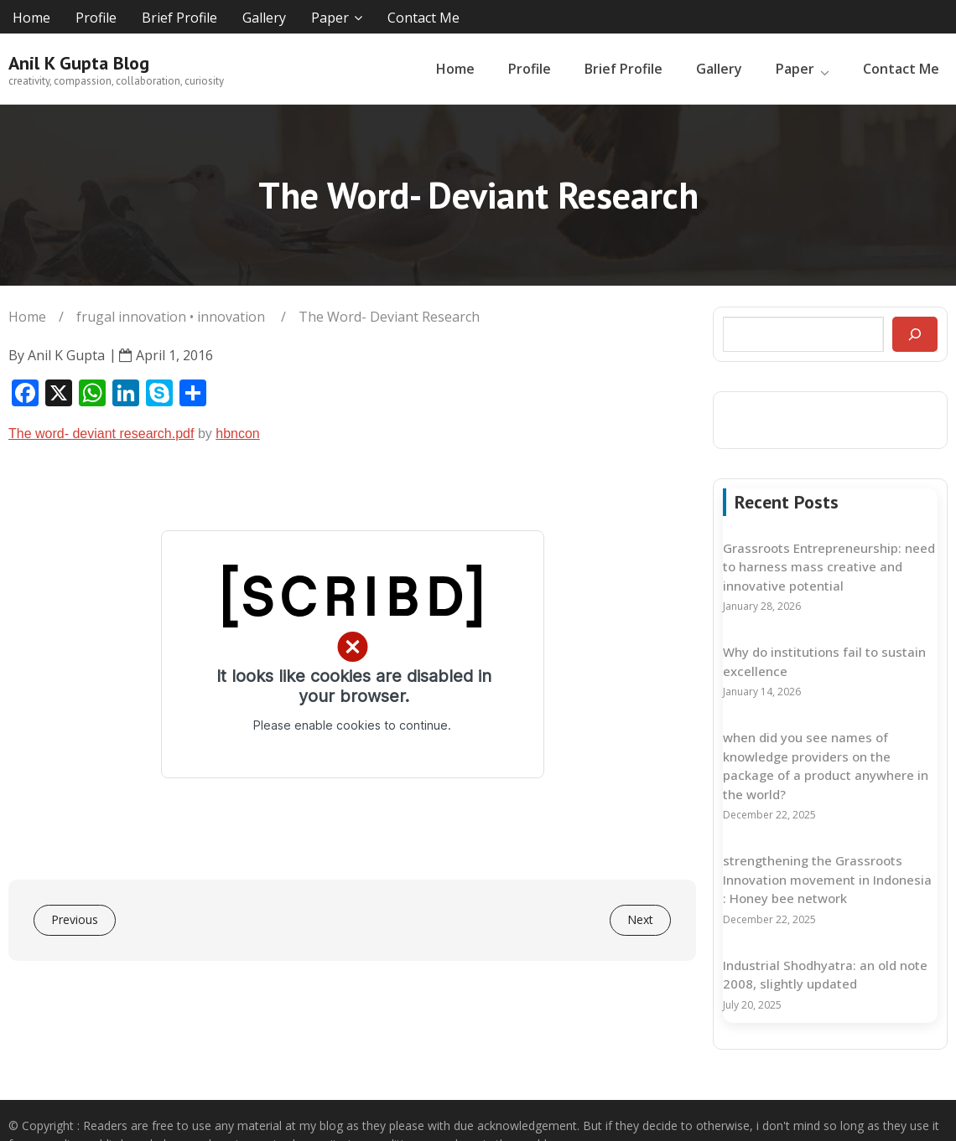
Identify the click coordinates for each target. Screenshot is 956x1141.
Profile (96, 17)
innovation (231, 316)
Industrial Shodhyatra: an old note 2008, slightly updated (825, 975)
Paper (330, 17)
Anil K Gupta (66, 355)
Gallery (264, 17)
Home (31, 17)
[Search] (915, 334)
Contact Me (423, 17)
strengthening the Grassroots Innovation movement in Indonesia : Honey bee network (827, 879)
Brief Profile (179, 17)
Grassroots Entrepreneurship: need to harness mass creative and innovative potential (829, 567)
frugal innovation (131, 316)
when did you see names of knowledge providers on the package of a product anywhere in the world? (825, 766)
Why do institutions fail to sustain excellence (824, 661)
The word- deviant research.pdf (101, 433)
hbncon (238, 433)
